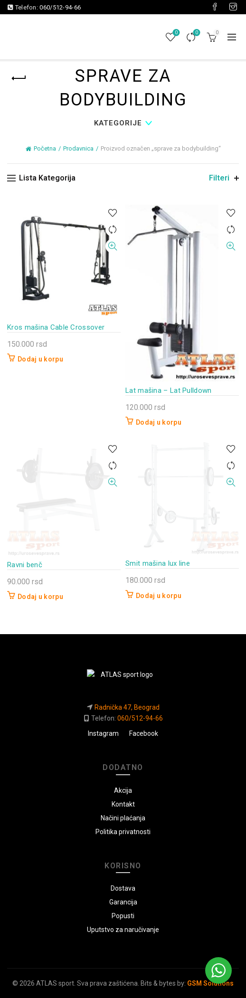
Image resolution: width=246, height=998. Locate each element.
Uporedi (196, 33)
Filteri (219, 177)
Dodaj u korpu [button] (40, 359)
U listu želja (112, 213)
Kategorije (118, 123)
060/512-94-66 (60, 7)
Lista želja (175, 33)
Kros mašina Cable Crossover (55, 327)
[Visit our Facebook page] (214, 7)
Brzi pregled (112, 246)
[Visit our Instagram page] (233, 7)
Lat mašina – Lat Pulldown (168, 390)
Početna (45, 148)
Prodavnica (78, 148)
